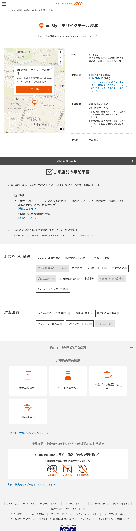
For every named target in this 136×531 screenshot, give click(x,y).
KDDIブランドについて (74, 504)
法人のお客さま (120, 504)
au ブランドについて (49, 504)
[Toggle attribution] (61, 129)
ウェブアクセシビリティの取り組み (97, 519)
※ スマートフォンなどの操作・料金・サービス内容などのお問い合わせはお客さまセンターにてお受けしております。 (107, 86)
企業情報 (55, 509)
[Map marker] (34, 103)
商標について (123, 519)
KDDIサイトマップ (74, 509)
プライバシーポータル (86, 514)
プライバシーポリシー (60, 514)
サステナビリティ (99, 504)
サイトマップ (13, 504)
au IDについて (29, 504)
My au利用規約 (38, 514)
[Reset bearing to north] (60, 62)
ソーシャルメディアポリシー (20, 519)
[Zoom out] (60, 57)
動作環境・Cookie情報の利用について (56, 519)
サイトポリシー (18, 514)
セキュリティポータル (113, 514)
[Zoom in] (60, 52)
